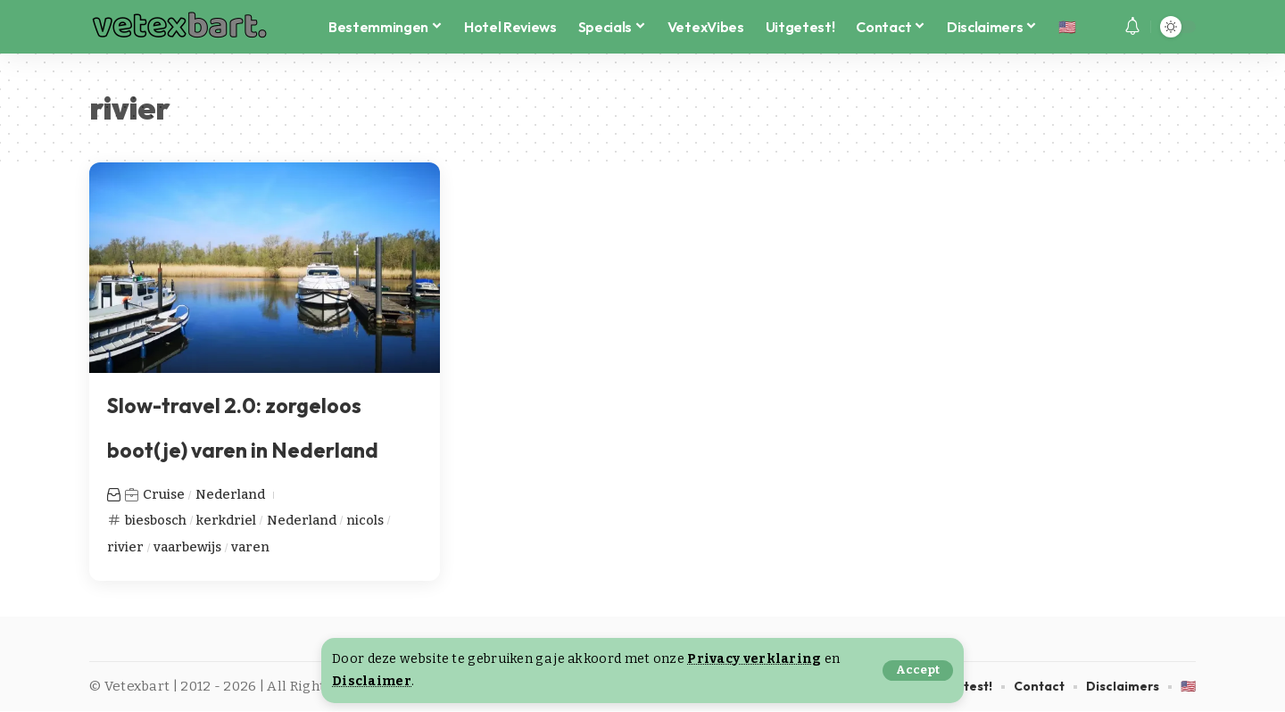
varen (253, 547)
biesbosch (157, 519)
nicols (369, 519)
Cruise (164, 494)
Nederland (231, 494)
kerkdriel (230, 519)
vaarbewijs (188, 547)
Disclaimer (371, 681)
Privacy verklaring (754, 658)
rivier (125, 547)
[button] (918, 670)
